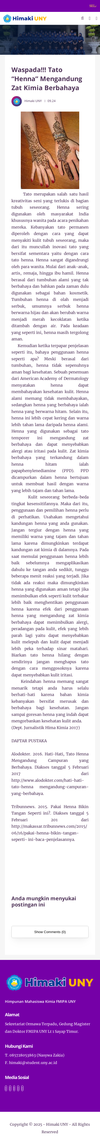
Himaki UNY (57, 1124)
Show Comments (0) (50, 932)
